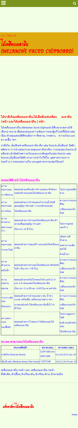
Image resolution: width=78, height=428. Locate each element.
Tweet (74, 414)
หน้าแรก (3, 35)
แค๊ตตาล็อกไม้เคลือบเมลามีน (18, 406)
